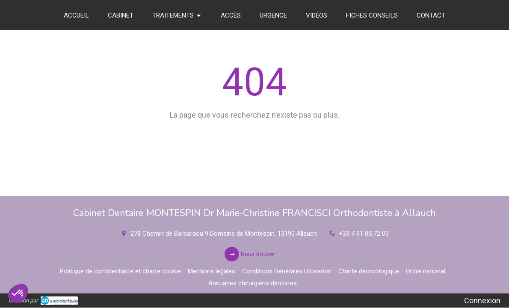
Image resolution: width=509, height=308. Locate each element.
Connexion (482, 300)
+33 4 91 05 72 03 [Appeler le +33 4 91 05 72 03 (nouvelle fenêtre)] (364, 233)
